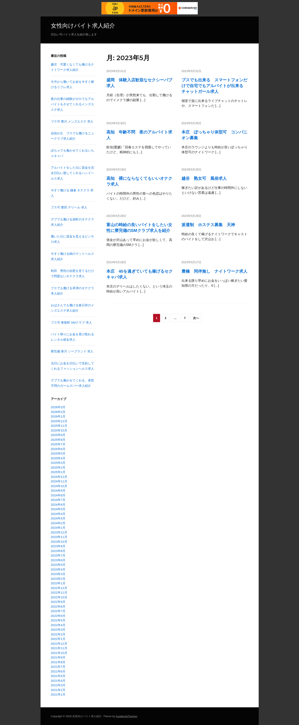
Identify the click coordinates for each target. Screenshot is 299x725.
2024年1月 (58, 527)
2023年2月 (58, 578)
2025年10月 (59, 430)
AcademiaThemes (126, 716)
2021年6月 (58, 671)
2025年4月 (58, 458)
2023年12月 (59, 532)
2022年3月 (58, 629)
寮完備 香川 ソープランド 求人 (72, 351)
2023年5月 (58, 564)
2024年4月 (58, 513)
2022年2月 (58, 634)
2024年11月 (59, 481)
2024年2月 (58, 523)
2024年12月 (59, 476)
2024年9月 (58, 490)
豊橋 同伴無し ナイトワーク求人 (214, 271)
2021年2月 (58, 689)
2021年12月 (59, 643)
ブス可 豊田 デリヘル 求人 (69, 207)
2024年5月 (58, 509)
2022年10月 (59, 597)
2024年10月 (59, 486)
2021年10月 (59, 652)
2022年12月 (59, 587)
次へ (196, 317)
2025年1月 (58, 472)
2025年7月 (58, 444)
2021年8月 (58, 662)
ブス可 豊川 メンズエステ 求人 (72, 121)
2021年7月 (58, 666)
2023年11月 (59, 537)
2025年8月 (58, 439)
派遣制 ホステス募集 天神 (208, 224)
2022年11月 (59, 592)
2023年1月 (58, 583)
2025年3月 (58, 462)
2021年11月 (59, 648)
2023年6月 (58, 560)
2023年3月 (58, 574)
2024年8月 (58, 495)
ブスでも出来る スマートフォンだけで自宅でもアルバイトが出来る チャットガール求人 (214, 85)
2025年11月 (59, 425)
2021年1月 (58, 694)
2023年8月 (58, 550)
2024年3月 (58, 518)
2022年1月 (58, 639)
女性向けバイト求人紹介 (83, 25)
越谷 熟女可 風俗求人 (204, 178)
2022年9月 (58, 601)
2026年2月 (58, 411)
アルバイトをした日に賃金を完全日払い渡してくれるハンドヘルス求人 (72, 173)
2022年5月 (58, 620)
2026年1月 (58, 416)
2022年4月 (58, 625)
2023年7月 (58, 555)
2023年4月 (58, 569)
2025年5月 (58, 453)
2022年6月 (58, 615)
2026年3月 (58, 407)
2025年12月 (59, 421)
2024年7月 (58, 500)
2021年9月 (58, 657)
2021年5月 (58, 676)
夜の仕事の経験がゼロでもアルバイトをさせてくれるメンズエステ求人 (72, 104)
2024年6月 (58, 504)
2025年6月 (58, 448)
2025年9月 (58, 435)
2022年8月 (58, 606)
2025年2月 (58, 467)
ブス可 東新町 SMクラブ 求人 (71, 322)
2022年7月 (58, 611)
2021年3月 (58, 685)
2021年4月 (58, 680)
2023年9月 (58, 546)
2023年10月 (59, 541)
